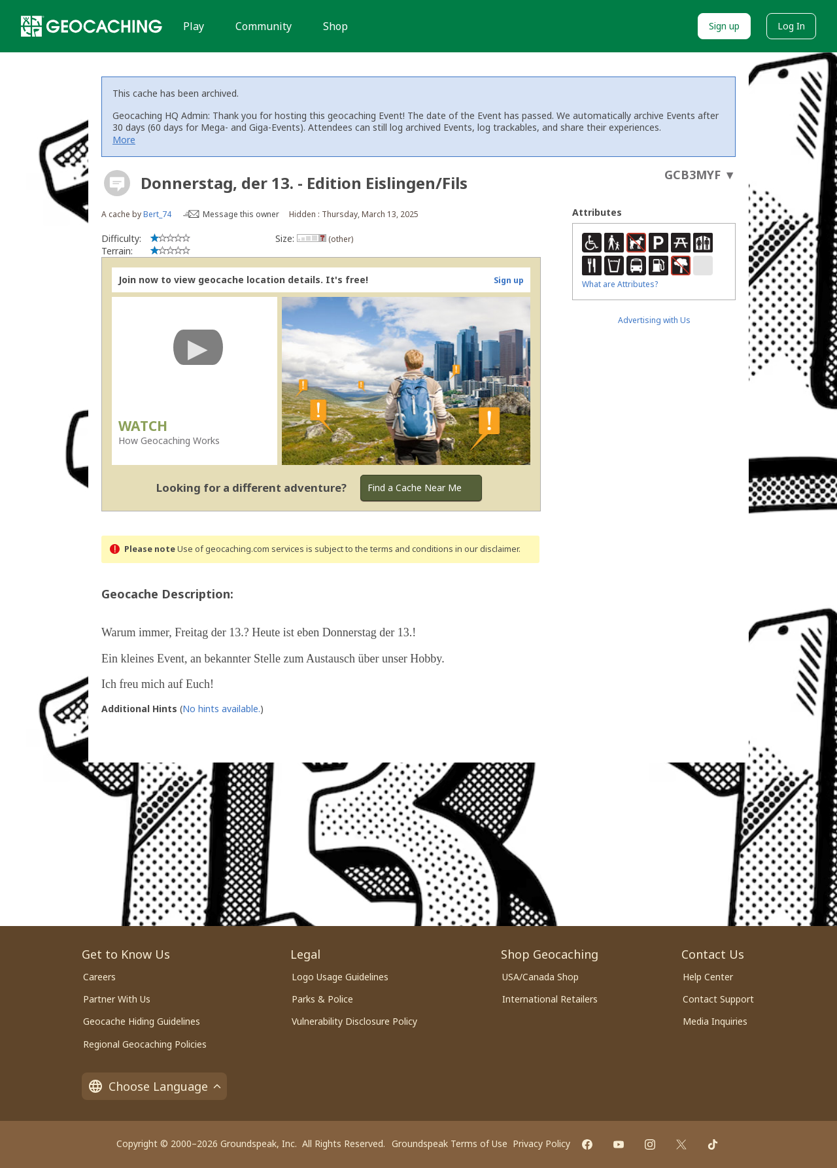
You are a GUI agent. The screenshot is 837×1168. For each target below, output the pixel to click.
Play (193, 26)
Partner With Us (116, 999)
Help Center (708, 976)
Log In (791, 26)
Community (263, 26)
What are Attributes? (620, 284)
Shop (335, 26)
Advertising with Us (654, 320)
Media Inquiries (715, 1021)
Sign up (724, 26)
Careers (99, 976)
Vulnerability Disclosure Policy (354, 1021)
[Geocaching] (91, 26)
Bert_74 (157, 214)
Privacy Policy (541, 1143)
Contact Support (718, 999)
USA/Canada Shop (540, 976)
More (123, 139)
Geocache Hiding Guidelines (141, 1021)
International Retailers (550, 999)
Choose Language (154, 1086)
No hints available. (221, 708)
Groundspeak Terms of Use (449, 1143)
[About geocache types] (117, 183)
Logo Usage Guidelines (340, 976)
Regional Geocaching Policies (145, 1044)
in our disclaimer (487, 549)
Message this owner (241, 214)
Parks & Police (322, 999)
